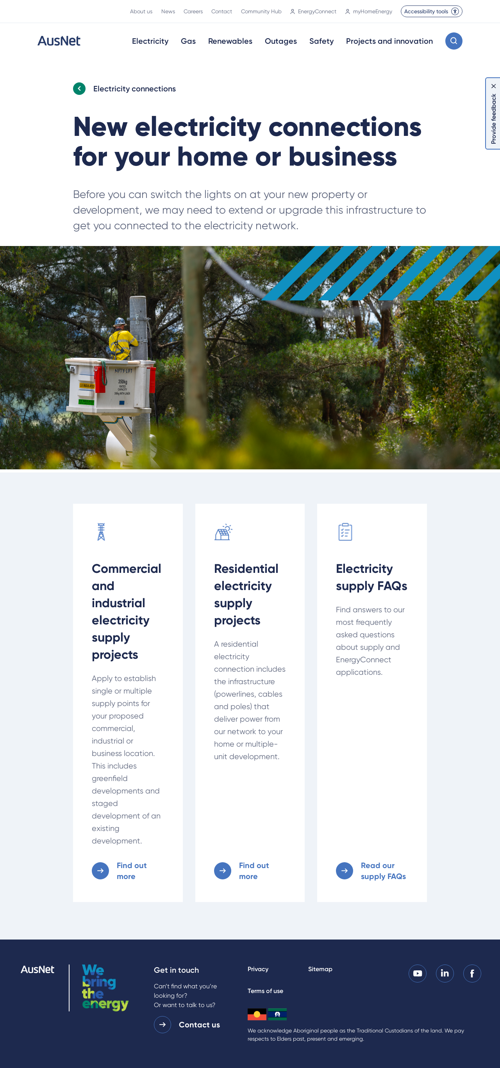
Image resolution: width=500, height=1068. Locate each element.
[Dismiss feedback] (494, 86)
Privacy (258, 969)
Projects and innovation (389, 41)
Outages (281, 41)
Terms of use (265, 991)
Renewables (230, 41)
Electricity (150, 41)
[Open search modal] (453, 41)
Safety (321, 41)
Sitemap (320, 969)
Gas (188, 41)
